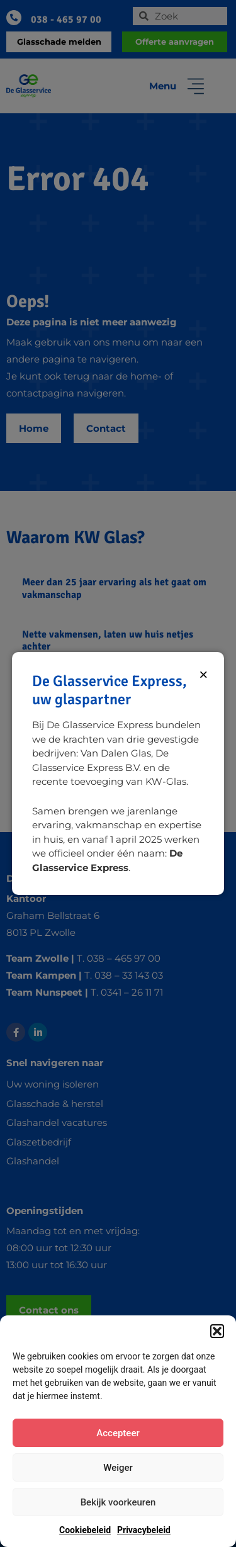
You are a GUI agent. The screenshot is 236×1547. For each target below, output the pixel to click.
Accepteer (117, 1433)
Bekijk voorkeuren (118, 1502)
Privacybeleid (144, 1530)
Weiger (118, 1467)
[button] (217, 1331)
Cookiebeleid (85, 1530)
